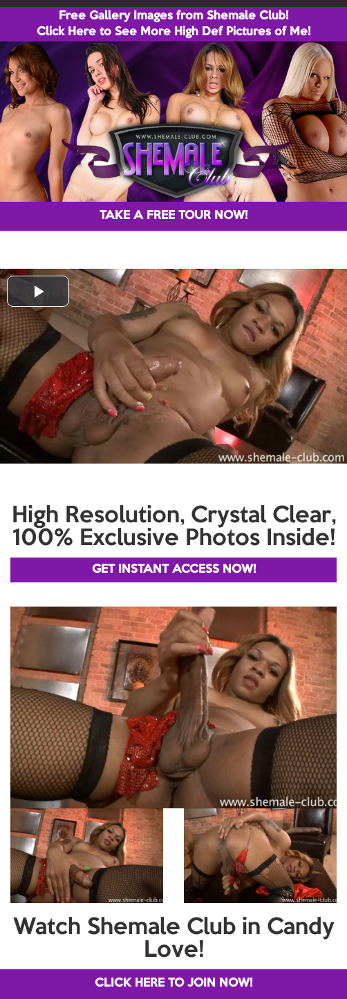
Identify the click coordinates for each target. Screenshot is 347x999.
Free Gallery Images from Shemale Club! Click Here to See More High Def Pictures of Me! (173, 24)
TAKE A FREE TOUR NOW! (173, 216)
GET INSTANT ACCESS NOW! (174, 569)
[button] (38, 291)
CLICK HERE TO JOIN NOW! (173, 983)
